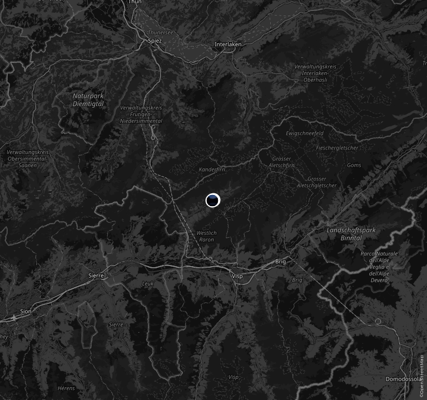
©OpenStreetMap (421, 376)
